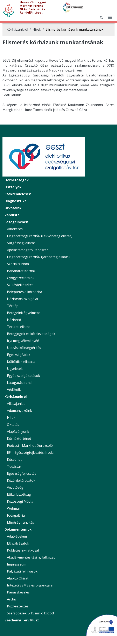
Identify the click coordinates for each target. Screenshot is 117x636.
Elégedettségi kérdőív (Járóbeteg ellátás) (38, 257)
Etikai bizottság (19, 494)
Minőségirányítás (20, 522)
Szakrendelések (18, 194)
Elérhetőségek (17, 180)
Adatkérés (15, 229)
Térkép (12, 306)
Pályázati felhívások (22, 571)
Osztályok (13, 187)
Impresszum (16, 564)
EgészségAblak (18, 354)
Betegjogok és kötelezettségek (31, 333)
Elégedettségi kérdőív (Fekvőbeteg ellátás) (39, 236)
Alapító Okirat (17, 578)
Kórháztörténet (19, 438)
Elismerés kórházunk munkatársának (74, 29)
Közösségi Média (20, 501)
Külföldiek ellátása (21, 361)
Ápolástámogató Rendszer (27, 250)
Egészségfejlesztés (21, 473)
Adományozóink (19, 410)
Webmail (13, 508)
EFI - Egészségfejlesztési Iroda (30, 452)
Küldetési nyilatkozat (23, 550)
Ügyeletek (15, 368)
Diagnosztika (16, 201)
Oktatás (13, 424)
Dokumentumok (18, 529)
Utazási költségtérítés (24, 347)
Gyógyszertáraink (20, 278)
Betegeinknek (16, 222)
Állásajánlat (16, 403)
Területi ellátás (18, 326)
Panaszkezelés (18, 592)
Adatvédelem (17, 536)
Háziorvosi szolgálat (22, 299)
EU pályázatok (18, 543)
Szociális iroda (18, 264)
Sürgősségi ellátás (21, 243)
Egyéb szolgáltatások (23, 375)
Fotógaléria (16, 515)
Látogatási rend (19, 382)
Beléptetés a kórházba (24, 292)
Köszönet (14, 459)
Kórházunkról (17, 29)
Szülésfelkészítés (20, 285)
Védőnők (14, 389)
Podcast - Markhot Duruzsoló (30, 445)
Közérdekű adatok (21, 480)
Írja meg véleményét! (23, 340)
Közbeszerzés (17, 606)
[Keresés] (101, 17)
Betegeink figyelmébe (24, 312)
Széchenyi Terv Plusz (22, 620)
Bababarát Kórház (21, 271)
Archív (11, 599)
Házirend (14, 319)
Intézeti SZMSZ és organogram (31, 585)
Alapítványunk (18, 431)
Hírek (37, 29)
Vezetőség (15, 487)
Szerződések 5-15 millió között (30, 613)
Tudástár (14, 466)
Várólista (12, 215)
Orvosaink (13, 208)
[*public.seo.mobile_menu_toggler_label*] (110, 17)
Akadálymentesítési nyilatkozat (31, 557)
